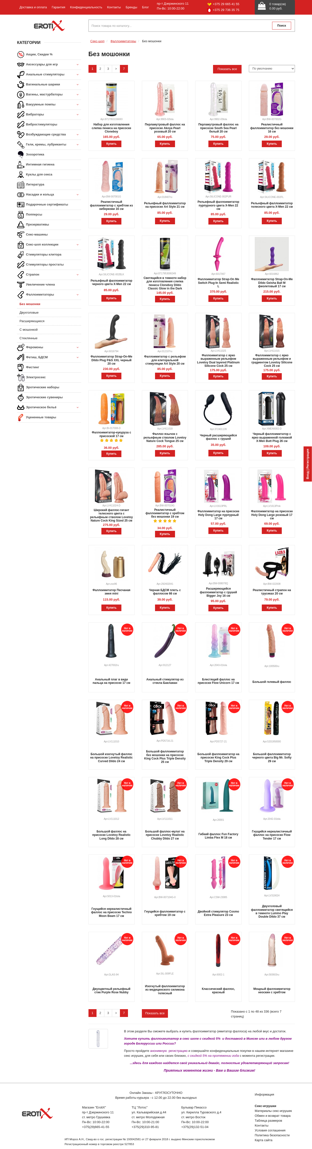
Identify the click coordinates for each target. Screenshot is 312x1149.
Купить (111, 143)
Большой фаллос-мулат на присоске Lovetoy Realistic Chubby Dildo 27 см (165, 835)
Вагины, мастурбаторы (49, 95)
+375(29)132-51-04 (195, 1127)
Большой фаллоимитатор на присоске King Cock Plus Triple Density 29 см (218, 757)
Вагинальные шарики (49, 85)
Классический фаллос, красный (218, 990)
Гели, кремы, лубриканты (49, 145)
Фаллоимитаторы (49, 295)
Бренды (131, 7)
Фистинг (28, 367)
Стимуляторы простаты (40, 264)
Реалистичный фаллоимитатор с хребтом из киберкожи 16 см (111, 205)
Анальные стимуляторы (49, 75)
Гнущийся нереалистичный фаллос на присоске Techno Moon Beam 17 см (111, 912)
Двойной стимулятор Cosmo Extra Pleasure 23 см (218, 913)
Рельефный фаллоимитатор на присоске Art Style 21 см (165, 205)
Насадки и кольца (49, 195)
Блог (145, 7)
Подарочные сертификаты (42, 204)
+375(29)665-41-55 (95, 1127)
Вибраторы (49, 115)
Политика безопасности (272, 1135)
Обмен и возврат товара (273, 1116)
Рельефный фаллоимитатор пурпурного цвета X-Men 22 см (218, 205)
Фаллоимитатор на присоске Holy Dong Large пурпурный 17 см (218, 515)
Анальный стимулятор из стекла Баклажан (165, 681)
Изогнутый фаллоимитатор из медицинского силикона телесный (165, 990)
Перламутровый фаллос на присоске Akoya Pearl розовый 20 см (165, 128)
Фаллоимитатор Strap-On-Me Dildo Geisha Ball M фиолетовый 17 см (272, 282)
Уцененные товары (36, 417)
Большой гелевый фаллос (272, 682)
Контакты (114, 7)
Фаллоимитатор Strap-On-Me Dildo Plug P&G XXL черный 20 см (111, 360)
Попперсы (29, 214)
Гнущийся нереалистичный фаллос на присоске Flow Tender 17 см (272, 835)
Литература (30, 184)
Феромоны (49, 348)
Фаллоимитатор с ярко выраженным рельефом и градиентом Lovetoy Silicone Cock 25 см (271, 361)
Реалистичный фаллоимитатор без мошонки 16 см (271, 128)
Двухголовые (29, 312)
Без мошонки (30, 304)
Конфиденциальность (86, 7)
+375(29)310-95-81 (145, 1127)
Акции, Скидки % (35, 54)
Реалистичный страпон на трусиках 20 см (272, 591)
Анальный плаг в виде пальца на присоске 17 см (111, 681)
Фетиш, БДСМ (49, 358)
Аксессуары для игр (49, 65)
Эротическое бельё (49, 408)
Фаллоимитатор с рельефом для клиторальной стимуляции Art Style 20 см (165, 360)
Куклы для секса (34, 174)
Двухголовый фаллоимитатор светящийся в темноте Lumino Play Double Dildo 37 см (272, 911)
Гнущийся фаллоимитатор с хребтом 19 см (164, 913)
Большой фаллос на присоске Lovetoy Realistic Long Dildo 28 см (111, 835)
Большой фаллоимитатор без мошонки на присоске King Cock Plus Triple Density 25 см (165, 757)
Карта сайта (263, 1140)
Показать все (227, 69)
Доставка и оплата (33, 7)
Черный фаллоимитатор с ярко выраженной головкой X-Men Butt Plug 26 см (272, 437)
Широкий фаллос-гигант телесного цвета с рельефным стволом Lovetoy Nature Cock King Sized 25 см (111, 515)
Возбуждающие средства (49, 135)
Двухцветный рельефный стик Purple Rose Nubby (111, 990)
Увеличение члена (36, 284)
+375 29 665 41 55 (223, 4)
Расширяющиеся (32, 321)
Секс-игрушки (265, 1106)
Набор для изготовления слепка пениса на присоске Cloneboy (111, 128)
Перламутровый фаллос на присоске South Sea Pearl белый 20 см (218, 128)
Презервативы (33, 224)
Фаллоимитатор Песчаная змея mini (111, 591)
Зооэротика (30, 154)
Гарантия (58, 7)
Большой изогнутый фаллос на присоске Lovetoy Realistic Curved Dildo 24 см (111, 757)
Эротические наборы (38, 387)
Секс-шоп (97, 41)
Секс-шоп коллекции (49, 245)
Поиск (281, 25)
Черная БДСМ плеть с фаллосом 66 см (165, 591)
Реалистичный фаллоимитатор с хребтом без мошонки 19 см (165, 513)
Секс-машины (32, 234)
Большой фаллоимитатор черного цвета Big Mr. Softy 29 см (272, 757)
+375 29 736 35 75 (223, 10)
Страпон (49, 275)
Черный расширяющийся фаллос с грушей (218, 437)
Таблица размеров (268, 1120)
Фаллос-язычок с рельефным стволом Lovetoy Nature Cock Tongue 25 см (165, 437)
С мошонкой (29, 329)
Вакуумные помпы (49, 105)
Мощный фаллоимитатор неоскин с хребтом (271, 990)
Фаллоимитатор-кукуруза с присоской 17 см (111, 434)
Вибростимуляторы (37, 124)
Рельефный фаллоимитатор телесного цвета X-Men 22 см (272, 205)
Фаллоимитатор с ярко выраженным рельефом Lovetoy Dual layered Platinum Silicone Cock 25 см (218, 361)
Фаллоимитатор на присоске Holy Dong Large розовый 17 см (272, 515)
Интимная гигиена (35, 164)
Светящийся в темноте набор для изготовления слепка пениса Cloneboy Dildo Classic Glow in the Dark (165, 283)
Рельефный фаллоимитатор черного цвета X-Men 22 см (111, 282)
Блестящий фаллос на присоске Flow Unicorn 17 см (218, 681)
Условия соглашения (270, 1130)
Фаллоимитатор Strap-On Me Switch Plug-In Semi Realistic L (218, 282)
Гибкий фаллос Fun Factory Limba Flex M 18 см (218, 835)
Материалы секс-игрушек (273, 1111)
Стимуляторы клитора (39, 254)
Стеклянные (29, 338)
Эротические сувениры (40, 397)
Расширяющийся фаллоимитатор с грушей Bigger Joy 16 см (218, 592)
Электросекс (31, 377)
